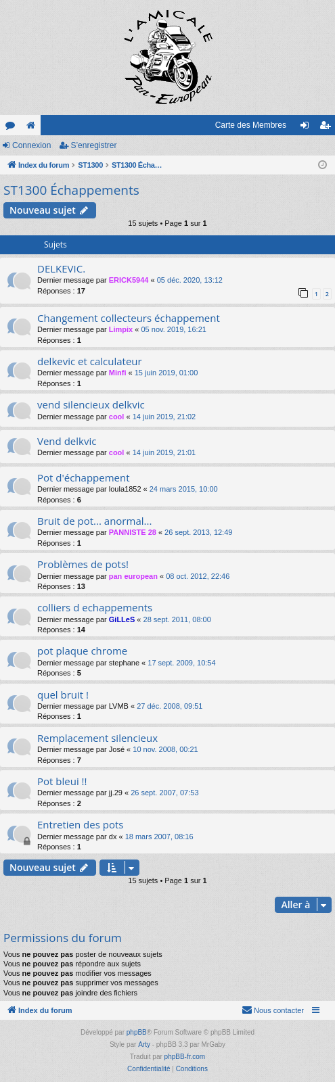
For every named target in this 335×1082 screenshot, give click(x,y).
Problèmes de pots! (83, 564)
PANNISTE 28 (132, 532)
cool (117, 417)
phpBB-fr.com (185, 1056)
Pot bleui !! (62, 781)
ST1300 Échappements (71, 190)
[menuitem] (273, 1010)
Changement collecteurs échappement (128, 318)
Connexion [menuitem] (307, 127)
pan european (133, 576)
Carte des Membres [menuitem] (250, 125)
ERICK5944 (129, 280)
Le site (33, 127)
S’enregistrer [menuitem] (328, 127)
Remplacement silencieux (97, 738)
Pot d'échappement (83, 477)
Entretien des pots (80, 824)
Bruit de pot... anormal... (94, 520)
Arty (144, 1044)
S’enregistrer (93, 145)
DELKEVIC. (61, 268)
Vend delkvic (66, 441)
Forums (12, 127)
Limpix (121, 329)
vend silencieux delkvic (91, 404)
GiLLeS (122, 619)
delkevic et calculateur (89, 361)
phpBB (137, 1032)
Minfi (118, 373)
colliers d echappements (94, 607)
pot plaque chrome (82, 650)
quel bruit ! (63, 694)
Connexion (31, 145)
